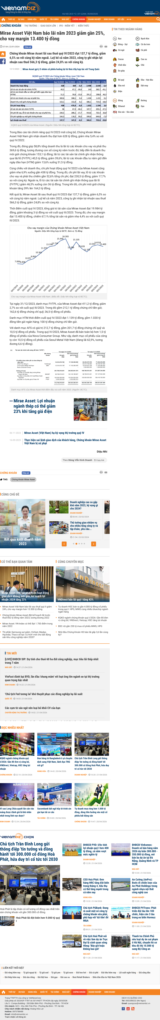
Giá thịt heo (43, 977)
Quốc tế (8, 699)
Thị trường (30, 25)
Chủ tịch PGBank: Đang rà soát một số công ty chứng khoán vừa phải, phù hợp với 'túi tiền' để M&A (95, 914)
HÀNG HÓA (32, 19)
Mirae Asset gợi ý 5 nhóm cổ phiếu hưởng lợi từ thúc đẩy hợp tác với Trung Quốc (61, 69)
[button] (64, 544)
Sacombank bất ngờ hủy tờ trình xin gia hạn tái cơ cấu (54, 810)
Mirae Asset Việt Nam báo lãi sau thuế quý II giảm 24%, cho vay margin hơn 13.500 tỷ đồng (27, 608)
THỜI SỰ (11, 19)
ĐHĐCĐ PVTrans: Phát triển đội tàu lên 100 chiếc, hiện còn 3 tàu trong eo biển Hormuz (144, 912)
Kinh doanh (10, 685)
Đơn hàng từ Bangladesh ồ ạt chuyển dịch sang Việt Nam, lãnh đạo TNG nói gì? (54, 762)
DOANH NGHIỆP (94, 19)
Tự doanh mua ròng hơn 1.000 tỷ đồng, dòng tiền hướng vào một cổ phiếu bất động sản (91, 812)
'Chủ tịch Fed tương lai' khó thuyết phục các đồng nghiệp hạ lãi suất (43, 694)
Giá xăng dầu (144, 973)
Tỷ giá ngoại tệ (29, 973)
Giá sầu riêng (29, 977)
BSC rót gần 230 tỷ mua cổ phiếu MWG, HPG (80, 626)
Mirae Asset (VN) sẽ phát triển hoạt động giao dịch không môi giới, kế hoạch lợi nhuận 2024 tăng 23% (25, 596)
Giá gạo (54, 977)
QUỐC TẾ (43, 19)
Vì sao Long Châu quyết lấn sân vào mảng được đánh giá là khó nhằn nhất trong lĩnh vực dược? (17, 812)
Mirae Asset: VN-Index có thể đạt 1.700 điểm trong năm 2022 (27, 625)
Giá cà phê (93, 973)
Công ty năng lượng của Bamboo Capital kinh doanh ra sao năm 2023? (72, 505)
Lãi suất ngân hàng (127, 973)
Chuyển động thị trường (16, 712)
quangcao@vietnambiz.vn (139, 1003)
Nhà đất (60, 530)
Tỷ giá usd (43, 973)
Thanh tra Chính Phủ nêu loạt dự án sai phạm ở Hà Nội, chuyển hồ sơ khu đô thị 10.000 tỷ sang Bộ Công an (145, 943)
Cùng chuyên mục (71, 562)
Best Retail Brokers (81, 977)
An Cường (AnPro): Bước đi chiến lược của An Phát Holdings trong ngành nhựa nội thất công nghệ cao (144, 886)
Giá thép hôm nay (12, 977)
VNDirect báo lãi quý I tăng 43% (75, 599)
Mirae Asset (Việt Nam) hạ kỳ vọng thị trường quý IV (54, 433)
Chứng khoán (11, 25)
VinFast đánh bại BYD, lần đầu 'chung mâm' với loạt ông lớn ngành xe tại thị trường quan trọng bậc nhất (52, 678)
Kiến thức (83, 25)
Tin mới (11, 653)
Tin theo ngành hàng (127, 29)
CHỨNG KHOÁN (78, 19)
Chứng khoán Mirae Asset (23, 479)
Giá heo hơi (81, 973)
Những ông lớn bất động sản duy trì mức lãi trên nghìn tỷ (72, 524)
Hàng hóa (41, 771)
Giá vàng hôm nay (12, 973)
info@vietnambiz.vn (19, 1014)
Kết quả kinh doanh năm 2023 (22, 541)
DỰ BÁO (21, 19)
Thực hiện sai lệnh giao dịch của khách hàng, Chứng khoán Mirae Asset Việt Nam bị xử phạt (65, 442)
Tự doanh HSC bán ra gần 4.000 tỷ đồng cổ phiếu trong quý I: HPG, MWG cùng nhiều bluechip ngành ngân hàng (83, 609)
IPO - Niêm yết (67, 25)
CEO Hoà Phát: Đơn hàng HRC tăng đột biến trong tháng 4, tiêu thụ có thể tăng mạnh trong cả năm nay (96, 886)
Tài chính (41, 818)
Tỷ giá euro (68, 973)
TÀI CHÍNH (54, 19)
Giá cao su (65, 977)
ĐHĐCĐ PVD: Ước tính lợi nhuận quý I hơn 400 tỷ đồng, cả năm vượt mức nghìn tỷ (96, 849)
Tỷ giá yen (55, 973)
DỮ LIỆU (121, 19)
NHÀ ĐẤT (65, 19)
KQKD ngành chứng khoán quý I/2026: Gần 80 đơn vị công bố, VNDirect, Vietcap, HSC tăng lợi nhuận (83, 619)
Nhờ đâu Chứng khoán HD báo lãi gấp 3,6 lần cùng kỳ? (83, 633)
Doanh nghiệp (63, 513)
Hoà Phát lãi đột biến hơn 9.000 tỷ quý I (38, 919)
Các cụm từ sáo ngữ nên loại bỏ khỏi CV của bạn (32, 708)
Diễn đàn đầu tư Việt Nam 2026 (107, 977)
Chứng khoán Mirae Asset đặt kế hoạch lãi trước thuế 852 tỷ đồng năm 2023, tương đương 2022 (26, 616)
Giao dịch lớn (48, 25)
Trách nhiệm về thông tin (15, 1017)
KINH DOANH (109, 19)
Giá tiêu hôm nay (108, 973)
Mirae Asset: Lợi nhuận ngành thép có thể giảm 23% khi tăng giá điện (35, 406)
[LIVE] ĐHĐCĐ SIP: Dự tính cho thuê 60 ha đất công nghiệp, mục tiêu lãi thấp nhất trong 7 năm (51, 661)
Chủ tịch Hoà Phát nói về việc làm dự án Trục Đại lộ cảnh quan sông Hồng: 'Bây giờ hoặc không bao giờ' (95, 943)
